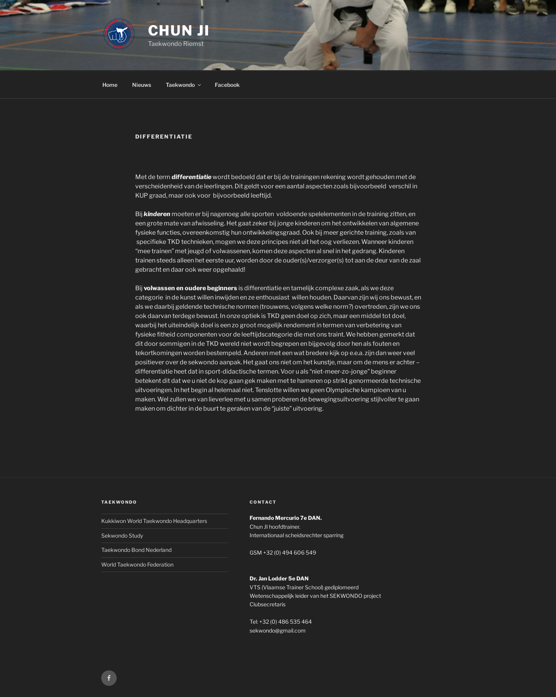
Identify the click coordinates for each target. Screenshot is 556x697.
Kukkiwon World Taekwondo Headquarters (154, 521)
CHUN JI (179, 30)
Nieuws (141, 84)
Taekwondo (184, 84)
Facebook (227, 84)
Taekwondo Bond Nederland (136, 549)
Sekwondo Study (122, 535)
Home (109, 84)
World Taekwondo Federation (137, 564)
